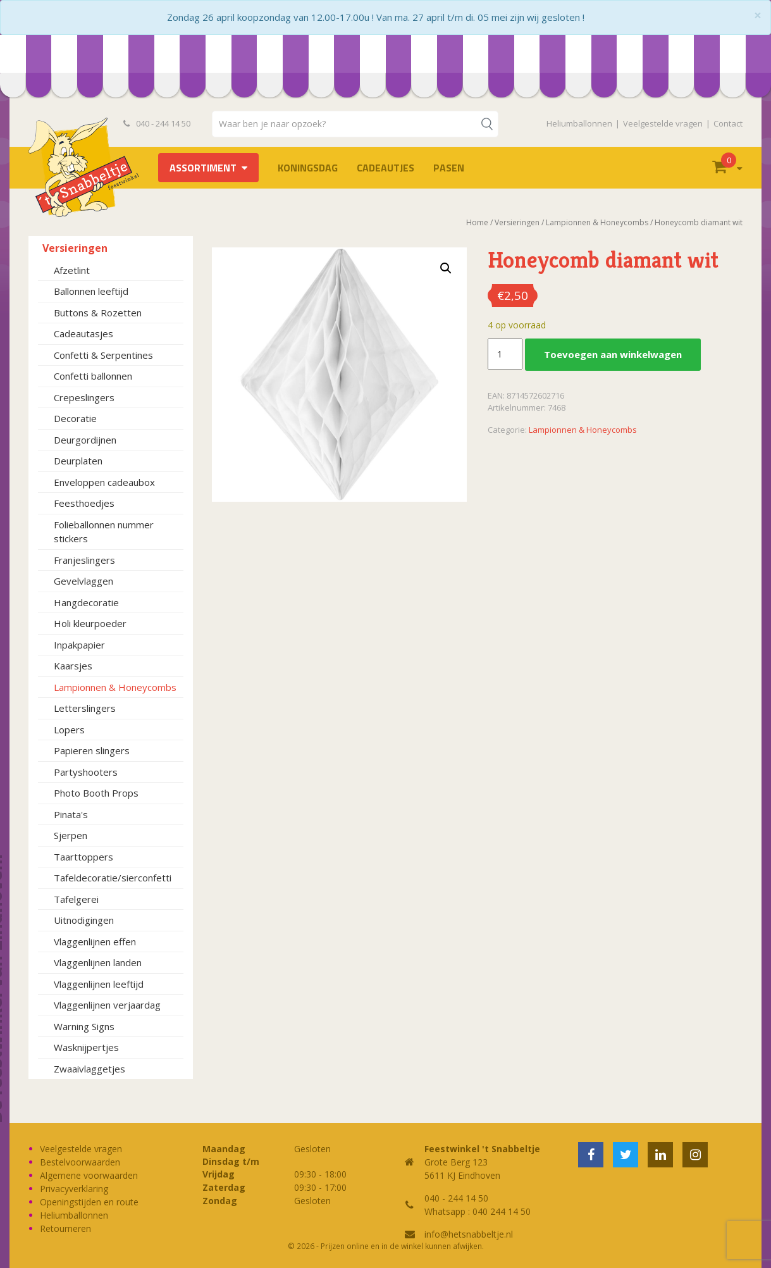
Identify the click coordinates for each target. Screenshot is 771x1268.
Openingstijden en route (89, 1202)
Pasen (448, 167)
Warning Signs (84, 1026)
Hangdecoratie (86, 602)
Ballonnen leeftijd (91, 291)
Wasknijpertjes (86, 1047)
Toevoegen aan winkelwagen (613, 354)
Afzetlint (72, 270)
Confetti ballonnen (93, 376)
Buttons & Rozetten (98, 312)
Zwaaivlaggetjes (89, 1068)
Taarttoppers (83, 856)
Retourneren (65, 1228)
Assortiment (203, 167)
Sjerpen (70, 835)
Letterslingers (85, 708)
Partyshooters (86, 772)
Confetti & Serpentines (103, 355)
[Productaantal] (505, 354)
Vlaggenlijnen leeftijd (99, 984)
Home (477, 222)
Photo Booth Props (96, 792)
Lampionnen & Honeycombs (115, 687)
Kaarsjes (73, 665)
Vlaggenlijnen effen (95, 941)
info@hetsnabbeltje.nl (468, 1234)
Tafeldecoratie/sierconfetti (112, 877)
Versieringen (75, 248)
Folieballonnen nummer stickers (104, 531)
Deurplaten (78, 460)
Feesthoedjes (84, 503)
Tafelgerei (76, 899)
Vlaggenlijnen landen (98, 962)
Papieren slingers (92, 750)
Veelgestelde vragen (663, 123)
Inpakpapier (79, 644)
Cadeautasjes (83, 333)
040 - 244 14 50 (156, 123)
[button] (446, 268)
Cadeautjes (385, 167)
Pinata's (71, 814)
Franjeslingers (84, 560)
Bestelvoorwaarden (80, 1162)
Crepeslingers (84, 397)
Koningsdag (308, 167)
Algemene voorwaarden (89, 1175)
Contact (728, 123)
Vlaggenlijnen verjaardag (107, 1004)
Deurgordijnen (85, 439)
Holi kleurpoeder (90, 623)
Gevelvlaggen (83, 581)
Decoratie (75, 418)
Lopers (69, 729)
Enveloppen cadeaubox (104, 482)
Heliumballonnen (579, 123)
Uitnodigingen (84, 920)
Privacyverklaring (74, 1189)
